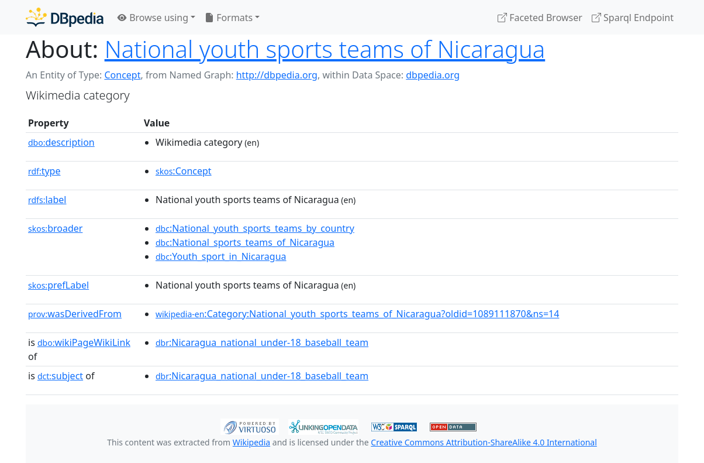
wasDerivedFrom (75, 313)
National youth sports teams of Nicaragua (325, 49)
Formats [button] (229, 17)
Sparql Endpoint (633, 17)
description (61, 142)
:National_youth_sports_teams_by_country (255, 228)
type (44, 170)
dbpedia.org (433, 74)
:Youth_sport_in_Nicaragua (221, 256)
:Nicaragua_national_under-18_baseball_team (262, 342)
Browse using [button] (153, 17)
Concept (122, 74)
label (47, 199)
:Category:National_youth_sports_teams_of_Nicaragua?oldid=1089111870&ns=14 (357, 313)
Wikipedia (251, 442)
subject (60, 375)
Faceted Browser (540, 17)
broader (55, 228)
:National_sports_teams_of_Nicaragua (245, 242)
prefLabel (58, 285)
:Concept (184, 170)
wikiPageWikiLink (83, 342)
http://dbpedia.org (277, 74)
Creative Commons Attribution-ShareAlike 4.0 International (483, 442)
